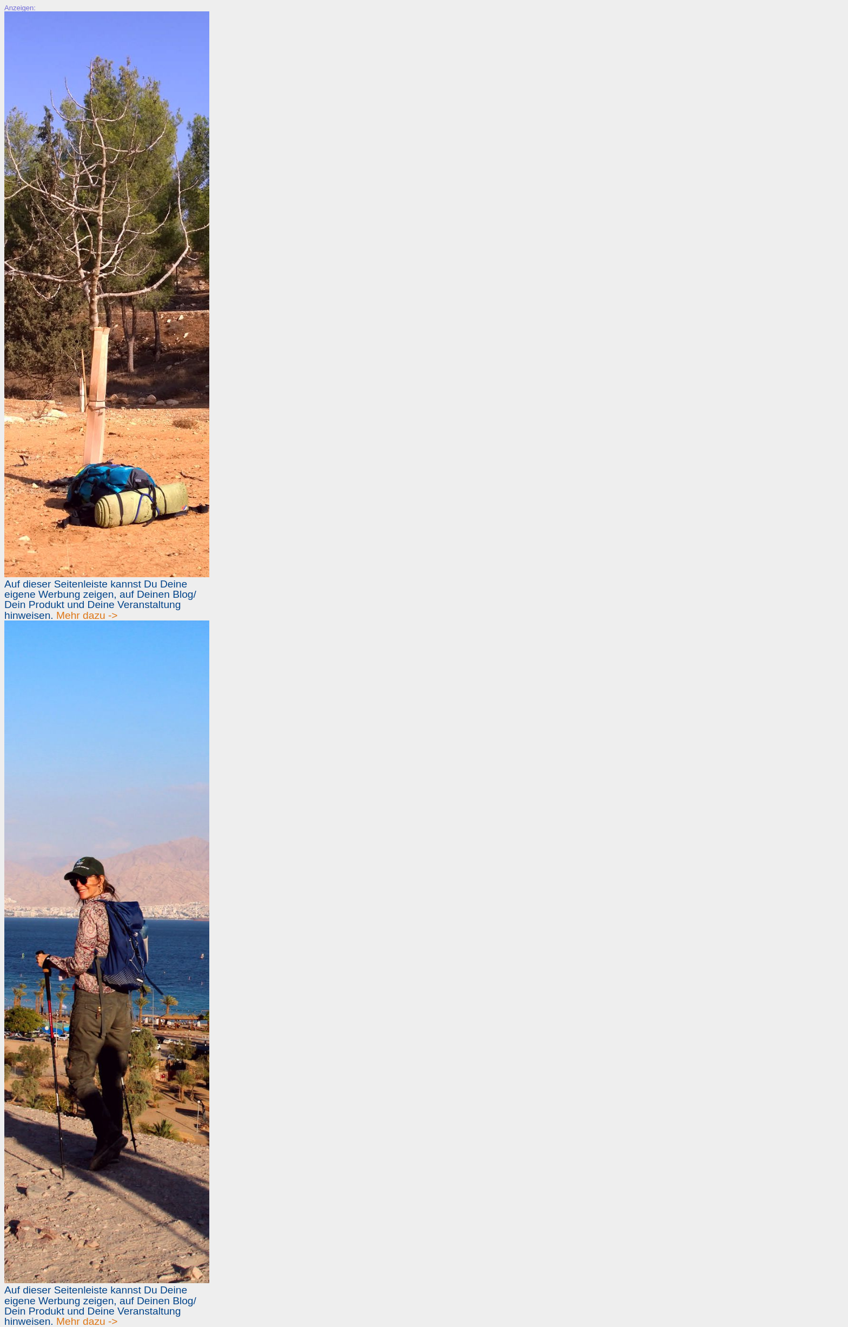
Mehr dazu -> (87, 615)
